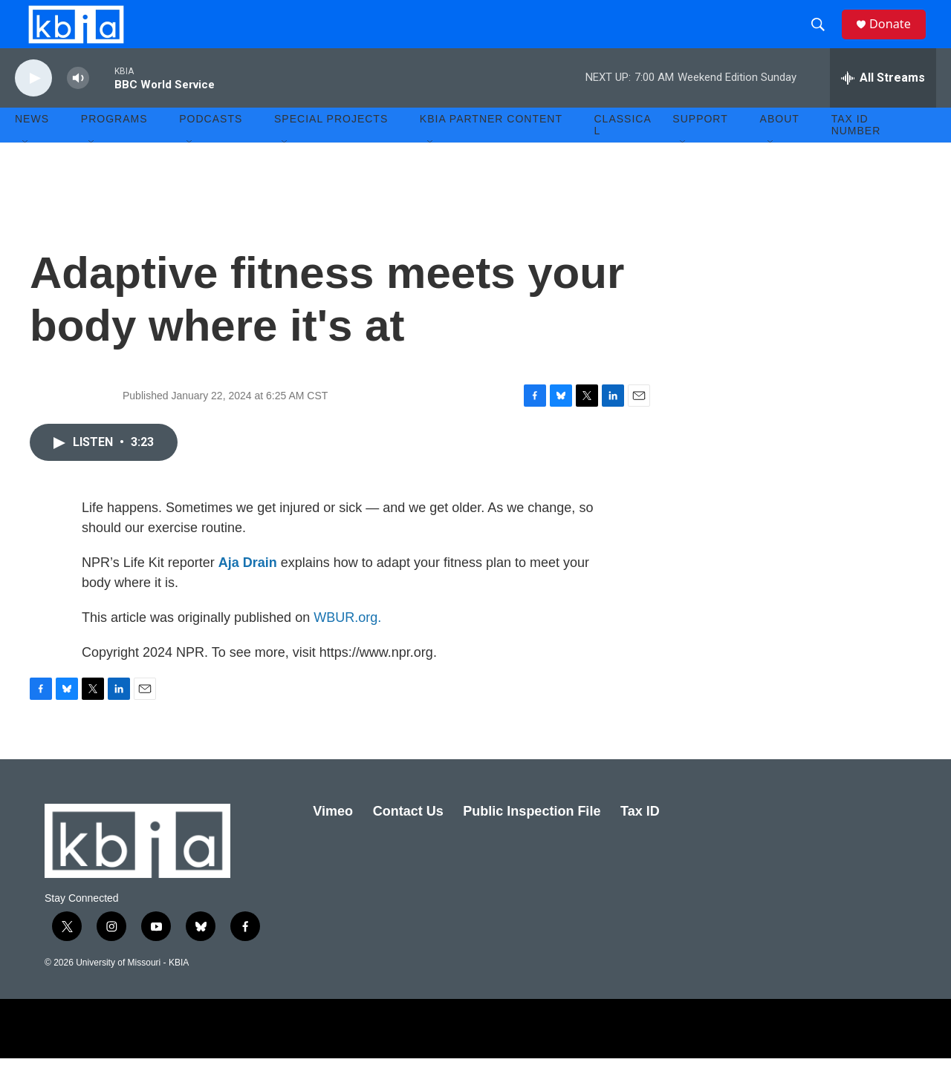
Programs (114, 148)
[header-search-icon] (824, 39)
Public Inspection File (531, 840)
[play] (33, 108)
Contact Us (408, 840)
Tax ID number (856, 154)
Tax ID (640, 840)
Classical (623, 154)
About (779, 148)
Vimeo (333, 840)
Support (699, 148)
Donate (898, 39)
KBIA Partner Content (491, 148)
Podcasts (210, 148)
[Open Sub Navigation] (26, 172)
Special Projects (331, 148)
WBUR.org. (347, 647)
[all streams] (883, 107)
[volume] (78, 108)
